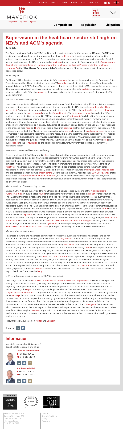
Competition (63, 24)
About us (42, 2)
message (16, 295)
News (64, 2)
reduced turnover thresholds (96, 110)
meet (45, 256)
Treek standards (60, 256)
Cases (74, 2)
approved (62, 80)
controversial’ (75, 116)
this (46, 154)
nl (118, 2)
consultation (31, 142)
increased (35, 310)
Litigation (112, 24)
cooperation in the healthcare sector (38, 175)
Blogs (54, 2)
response (14, 142)
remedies (63, 83)
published (66, 56)
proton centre (45, 172)
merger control (35, 113)
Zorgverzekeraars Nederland (20, 292)
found (42, 193)
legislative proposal (82, 113)
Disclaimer (45, 421)
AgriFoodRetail (96, 13)
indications (69, 244)
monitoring (56, 62)
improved (27, 214)
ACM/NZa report (62, 280)
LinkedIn (51, 320)
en (114, 2)
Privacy (44, 418)
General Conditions (49, 416)
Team (30, 2)
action (88, 247)
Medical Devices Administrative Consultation (27, 226)
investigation (90, 304)
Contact (93, 2)
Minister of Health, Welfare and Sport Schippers (69, 220)
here (28, 127)
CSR (83, 2)
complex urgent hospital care (100, 169)
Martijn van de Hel (26, 368)
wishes (68, 130)
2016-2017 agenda (101, 172)
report (29, 289)
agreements (53, 223)
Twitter (38, 320)
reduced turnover (95, 130)
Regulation (89, 24)
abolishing (69, 127)
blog (105, 139)
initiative (10, 166)
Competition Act (59, 113)
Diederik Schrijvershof (28, 350)
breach (91, 193)
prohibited (87, 88)
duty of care (66, 238)
